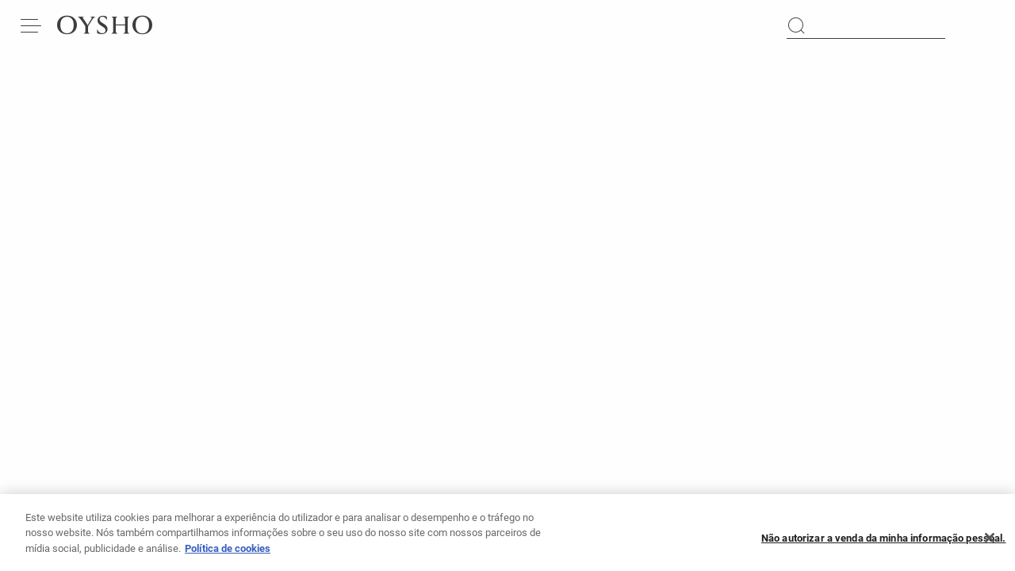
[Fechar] (989, 543)
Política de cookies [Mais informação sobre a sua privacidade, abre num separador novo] (227, 553)
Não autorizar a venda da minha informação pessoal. (883, 543)
